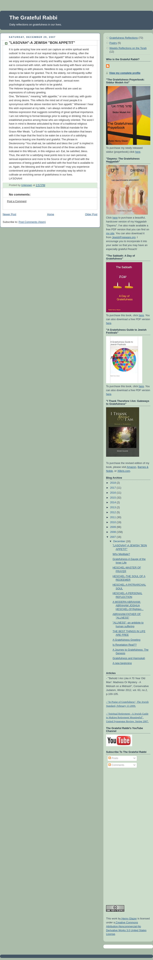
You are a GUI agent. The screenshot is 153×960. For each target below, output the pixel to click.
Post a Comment (16, 201)
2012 (113, 512)
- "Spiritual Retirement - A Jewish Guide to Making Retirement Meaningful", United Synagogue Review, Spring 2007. (127, 717)
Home (50, 214)
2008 (113, 532)
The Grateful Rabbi (33, 17)
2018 (113, 482)
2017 (113, 487)
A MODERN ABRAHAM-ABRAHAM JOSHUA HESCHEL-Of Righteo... (128, 606)
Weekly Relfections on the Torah (128, 48)
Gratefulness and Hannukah (129, 658)
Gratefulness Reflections (123, 37)
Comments (116, 765)
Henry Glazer (129, 918)
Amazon (131, 467)
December (119, 541)
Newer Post (9, 214)
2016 (113, 492)
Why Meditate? (121, 554)
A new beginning (122, 663)
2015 (113, 497)
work (114, 918)
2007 (113, 537)
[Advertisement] (122, 835)
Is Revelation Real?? (125, 644)
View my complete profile (124, 73)
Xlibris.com (123, 471)
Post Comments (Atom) (32, 222)
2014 (113, 502)
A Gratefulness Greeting (127, 639)
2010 (113, 522)
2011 (113, 517)
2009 (113, 527)
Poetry (113, 43)
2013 (113, 507)
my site (110, 233)
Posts (113, 758)
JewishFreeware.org (124, 237)
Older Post (91, 214)
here (137, 151)
